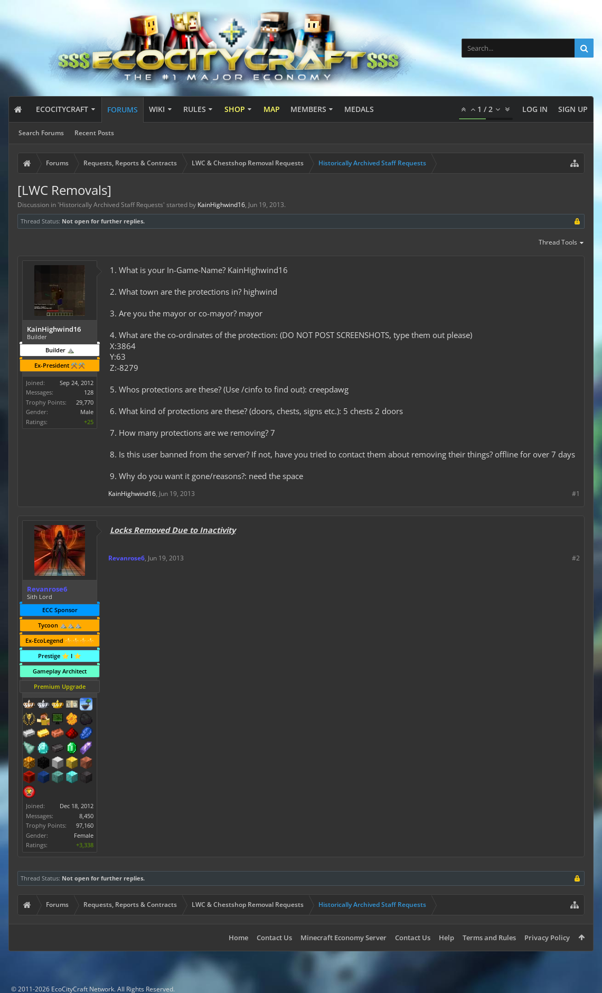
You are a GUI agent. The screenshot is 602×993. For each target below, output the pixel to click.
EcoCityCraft (62, 109)
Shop (234, 109)
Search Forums (41, 132)
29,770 (84, 402)
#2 (576, 558)
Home (238, 937)
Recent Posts (94, 132)
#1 (576, 494)
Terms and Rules (489, 937)
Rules (194, 109)
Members (308, 109)
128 (88, 392)
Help (446, 937)
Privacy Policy (547, 937)
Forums (122, 110)
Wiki (157, 109)
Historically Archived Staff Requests (111, 204)
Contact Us (274, 937)
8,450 (86, 816)
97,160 (84, 825)
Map (272, 109)
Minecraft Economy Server (343, 937)
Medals (359, 109)
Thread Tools (562, 243)
